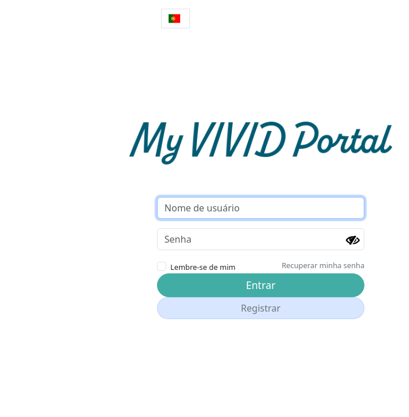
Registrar (260, 308)
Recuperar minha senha (323, 265)
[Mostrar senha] (353, 240)
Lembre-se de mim (202, 267)
